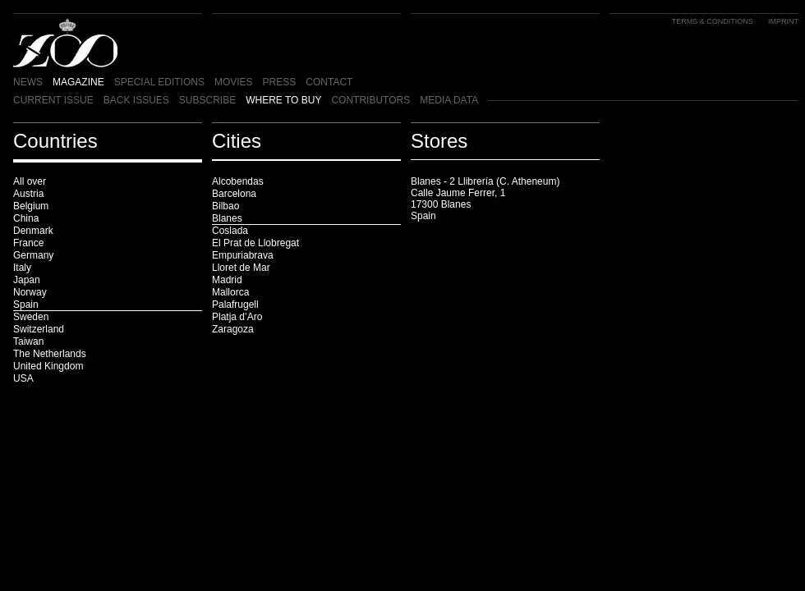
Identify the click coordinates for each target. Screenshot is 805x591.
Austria (28, 193)
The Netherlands (49, 354)
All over (29, 181)
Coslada (230, 230)
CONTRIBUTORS (370, 100)
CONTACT (329, 82)
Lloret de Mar (241, 267)
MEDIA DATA (449, 100)
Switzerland (38, 329)
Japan (26, 280)
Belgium (30, 206)
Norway (30, 292)
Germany (33, 255)
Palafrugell (235, 304)
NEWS (28, 82)
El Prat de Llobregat (255, 243)
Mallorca (230, 292)
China (26, 218)
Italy (22, 267)
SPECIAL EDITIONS (159, 82)
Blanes (227, 218)
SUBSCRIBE (207, 100)
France (28, 243)
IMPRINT (783, 21)
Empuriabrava (243, 255)
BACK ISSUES (136, 100)
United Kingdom (48, 366)
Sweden (30, 317)
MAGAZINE (78, 82)
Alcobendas (238, 181)
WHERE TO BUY (283, 100)
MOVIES (233, 82)
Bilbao (225, 206)
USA (23, 378)
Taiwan (28, 341)
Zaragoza (233, 329)
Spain (26, 304)
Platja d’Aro (237, 317)
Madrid (227, 280)
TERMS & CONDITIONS (712, 21)
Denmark (33, 230)
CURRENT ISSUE (53, 100)
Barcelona (234, 193)
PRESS (280, 82)
